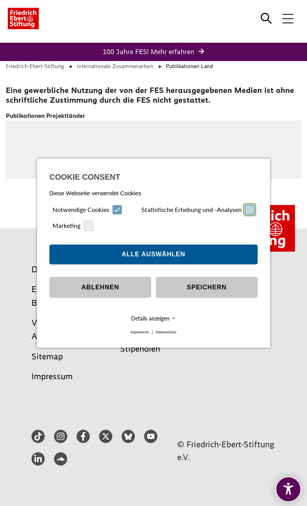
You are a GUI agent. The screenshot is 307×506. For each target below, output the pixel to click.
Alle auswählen (153, 254)
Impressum (140, 332)
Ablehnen (100, 287)
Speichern (207, 287)
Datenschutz (166, 332)
